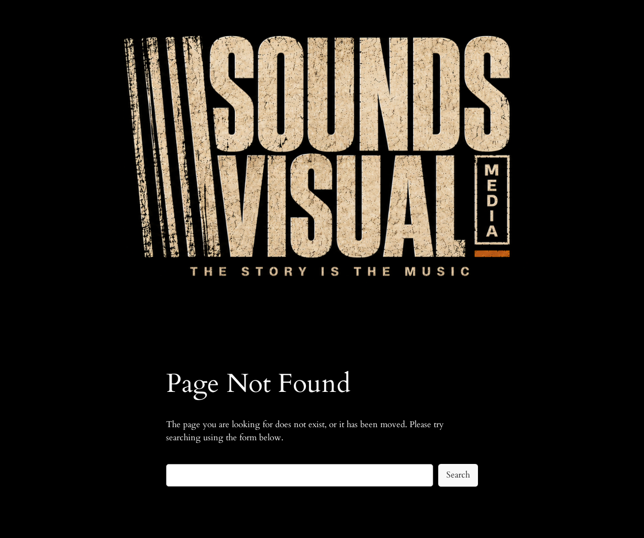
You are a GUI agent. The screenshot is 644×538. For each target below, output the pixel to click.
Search (458, 475)
